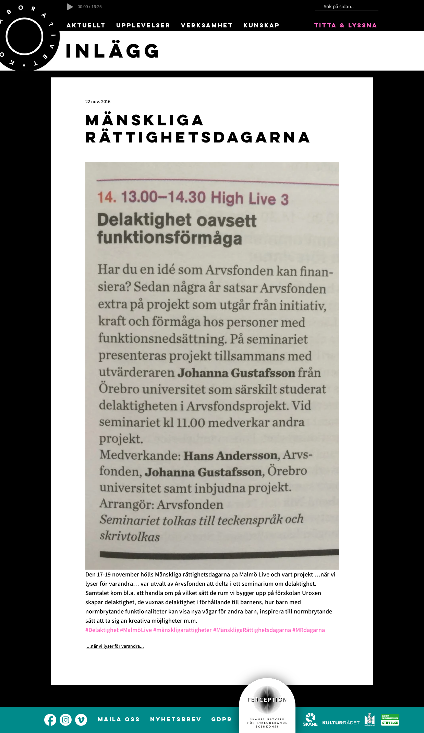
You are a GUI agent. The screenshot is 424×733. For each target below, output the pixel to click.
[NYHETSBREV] (177, 719)
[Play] (70, 6)
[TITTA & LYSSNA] (346, 25)
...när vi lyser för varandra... (115, 646)
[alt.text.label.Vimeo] (81, 720)
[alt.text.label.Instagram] (66, 720)
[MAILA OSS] (120, 719)
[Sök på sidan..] (344, 6)
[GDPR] (222, 719)
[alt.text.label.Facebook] (50, 720)
